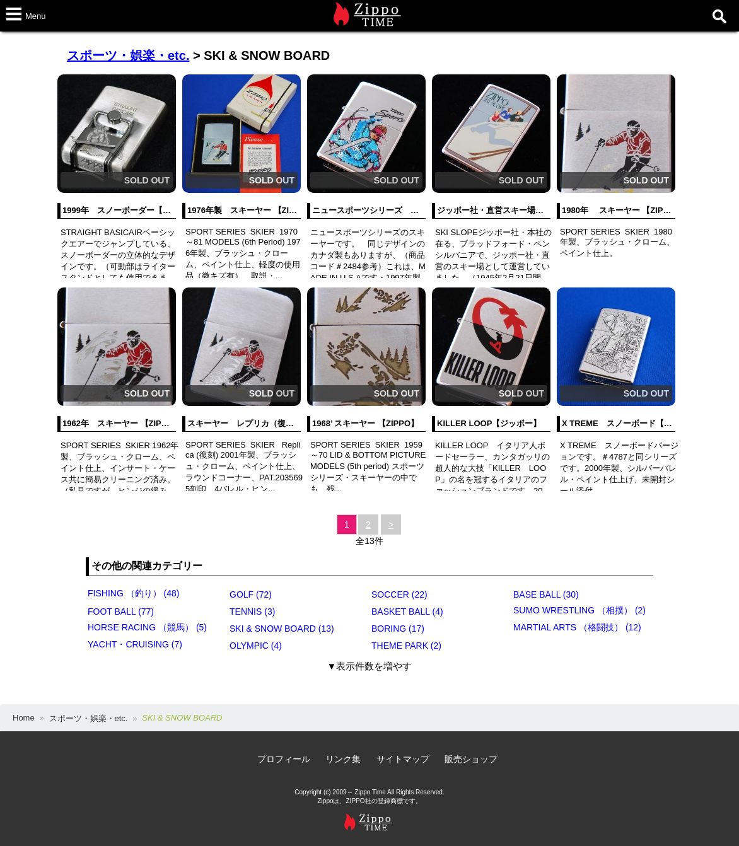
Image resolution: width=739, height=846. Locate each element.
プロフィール (283, 759)
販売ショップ (471, 759)
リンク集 (343, 759)
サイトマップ (402, 759)
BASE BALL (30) (546, 594)
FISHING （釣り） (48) (133, 593)
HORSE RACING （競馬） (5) (147, 627)
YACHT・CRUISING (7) (135, 644)
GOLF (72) (251, 594)
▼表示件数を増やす (369, 666)
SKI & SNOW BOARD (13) (282, 628)
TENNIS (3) (252, 611)
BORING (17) (397, 628)
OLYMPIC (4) (256, 645)
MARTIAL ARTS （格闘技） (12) (577, 627)
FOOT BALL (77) (121, 611)
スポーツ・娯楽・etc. (128, 55)
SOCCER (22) (399, 594)
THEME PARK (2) (406, 645)
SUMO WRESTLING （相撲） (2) (579, 610)
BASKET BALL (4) (407, 611)
